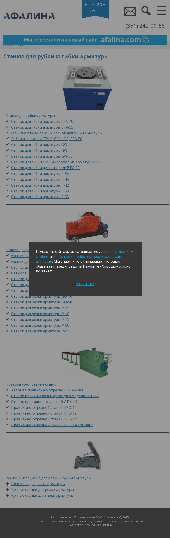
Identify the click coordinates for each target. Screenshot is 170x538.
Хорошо (85, 283)
